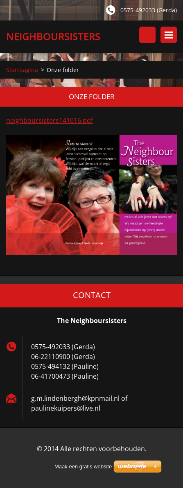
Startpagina (22, 70)
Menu (168, 35)
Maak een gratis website (83, 466)
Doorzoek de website (147, 35)
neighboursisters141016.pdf (49, 120)
